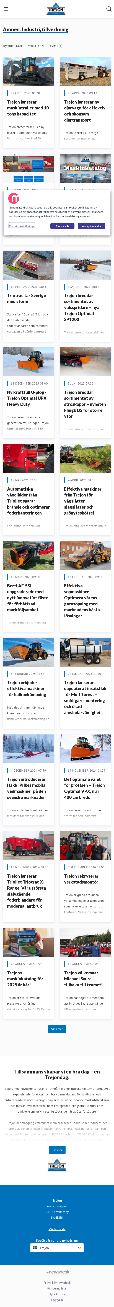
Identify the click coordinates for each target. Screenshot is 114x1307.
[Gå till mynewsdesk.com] (57, 1272)
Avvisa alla (62, 226)
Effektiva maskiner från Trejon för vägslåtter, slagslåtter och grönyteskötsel (83, 500)
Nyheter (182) (12, 46)
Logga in (57, 1300)
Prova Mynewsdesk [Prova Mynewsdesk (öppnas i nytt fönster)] (57, 1283)
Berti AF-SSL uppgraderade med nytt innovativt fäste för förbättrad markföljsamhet (27, 597)
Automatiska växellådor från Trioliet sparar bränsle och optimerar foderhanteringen (28, 500)
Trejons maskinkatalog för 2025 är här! (25, 978)
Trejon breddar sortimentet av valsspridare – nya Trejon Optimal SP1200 (81, 307)
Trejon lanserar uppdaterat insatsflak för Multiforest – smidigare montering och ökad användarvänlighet (85, 697)
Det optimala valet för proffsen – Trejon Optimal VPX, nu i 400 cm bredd (84, 788)
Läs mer (57, 1150)
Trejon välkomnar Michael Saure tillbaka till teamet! (83, 978)
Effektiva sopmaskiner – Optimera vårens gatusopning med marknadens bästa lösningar (82, 600)
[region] (57, 212)
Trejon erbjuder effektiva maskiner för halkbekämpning (26, 688)
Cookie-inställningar (22, 226)
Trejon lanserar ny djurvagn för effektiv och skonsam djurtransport (84, 110)
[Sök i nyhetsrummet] (109, 9)
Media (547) (36, 46)
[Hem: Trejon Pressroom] (56, 9)
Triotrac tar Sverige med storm (26, 298)
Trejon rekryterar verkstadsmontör (81, 879)
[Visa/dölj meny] (6, 9)
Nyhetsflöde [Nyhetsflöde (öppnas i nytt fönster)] (57, 1294)
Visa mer (57, 1029)
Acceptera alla (91, 226)
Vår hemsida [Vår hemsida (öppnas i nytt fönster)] (57, 1229)
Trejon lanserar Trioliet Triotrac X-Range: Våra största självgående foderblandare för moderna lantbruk (26, 891)
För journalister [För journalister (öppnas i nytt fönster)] (57, 1288)
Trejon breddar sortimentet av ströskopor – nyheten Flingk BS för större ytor (85, 404)
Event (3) (56, 46)
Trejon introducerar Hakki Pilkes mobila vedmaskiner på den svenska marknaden (26, 788)
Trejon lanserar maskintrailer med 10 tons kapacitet (28, 107)
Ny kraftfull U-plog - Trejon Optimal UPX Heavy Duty (26, 398)
